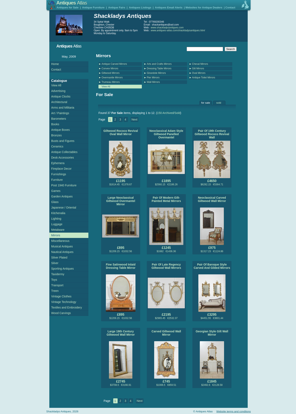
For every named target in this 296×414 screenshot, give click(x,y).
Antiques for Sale (68, 7)
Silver (54, 263)
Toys (54, 279)
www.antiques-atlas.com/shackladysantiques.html (178, 30)
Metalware (58, 229)
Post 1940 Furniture (63, 185)
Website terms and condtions (233, 411)
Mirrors (55, 235)
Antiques (71, 3)
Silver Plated (59, 257)
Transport (57, 285)
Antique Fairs (116, 7)
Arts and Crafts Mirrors (159, 64)
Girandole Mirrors (156, 73)
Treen (55, 290)
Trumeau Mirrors (111, 82)
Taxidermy (57, 274)
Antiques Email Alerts (169, 7)
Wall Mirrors (153, 82)
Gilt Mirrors (198, 68)
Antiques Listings (140, 7)
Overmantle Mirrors (112, 77)
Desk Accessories (62, 157)
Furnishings (58, 174)
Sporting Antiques (62, 268)
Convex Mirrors (110, 68)
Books (55, 124)
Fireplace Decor (61, 168)
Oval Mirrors (198, 73)
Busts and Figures (62, 141)
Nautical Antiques (62, 252)
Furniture (57, 179)
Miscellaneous (60, 240)
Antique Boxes (60, 129)
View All (106, 86)
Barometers (58, 118)
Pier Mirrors (153, 77)
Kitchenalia (58, 213)
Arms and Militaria (62, 107)
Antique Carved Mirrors (114, 64)
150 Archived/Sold (168, 113)
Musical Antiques (62, 246)
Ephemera (58, 163)
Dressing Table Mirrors (159, 68)
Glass (55, 202)
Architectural (59, 102)
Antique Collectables (64, 152)
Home (55, 64)
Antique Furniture (93, 7)
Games (55, 191)
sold (218, 102)
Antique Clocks (60, 96)
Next (135, 119)
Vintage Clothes (61, 296)
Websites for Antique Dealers (203, 7)
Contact (230, 7)
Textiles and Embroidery (66, 307)
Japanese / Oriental (63, 207)
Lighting (56, 218)
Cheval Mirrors (200, 64)
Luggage (56, 224)
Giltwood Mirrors (110, 73)
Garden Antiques (62, 196)
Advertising (58, 91)
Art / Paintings (60, 113)
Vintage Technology (63, 302)
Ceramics (57, 146)
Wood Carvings (61, 313)
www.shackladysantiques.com (167, 27)
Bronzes (56, 135)
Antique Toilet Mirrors (203, 77)
